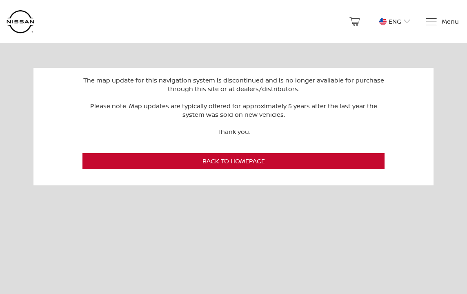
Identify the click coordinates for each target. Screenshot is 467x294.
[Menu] (442, 21)
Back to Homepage (233, 161)
